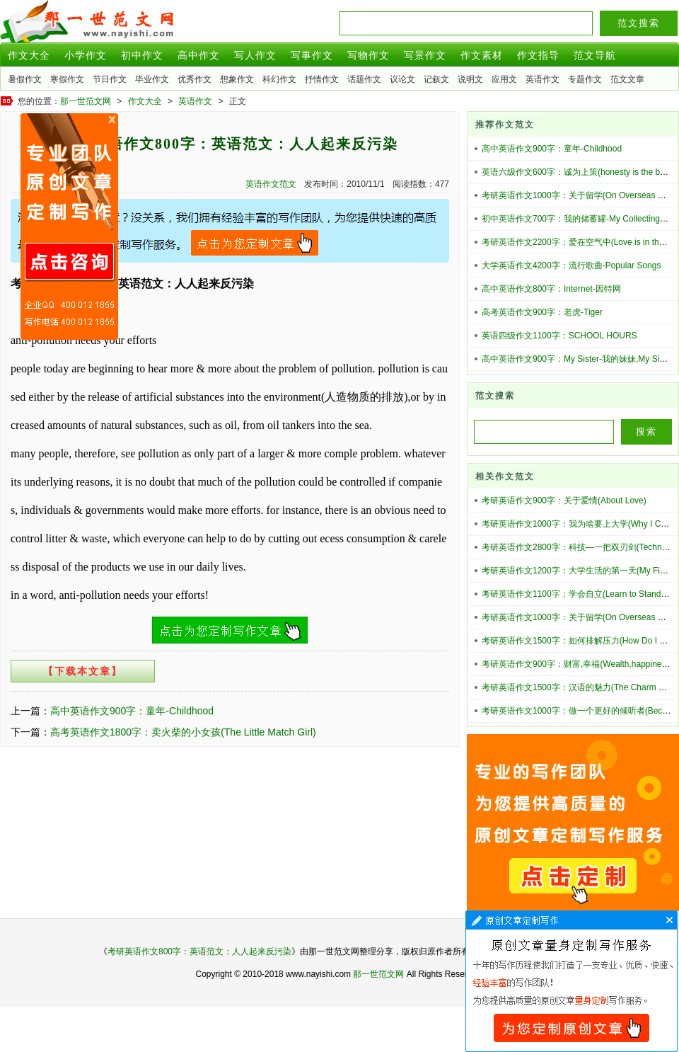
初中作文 (142, 55)
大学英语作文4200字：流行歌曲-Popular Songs (571, 265)
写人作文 (255, 55)
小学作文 (85, 55)
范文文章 (627, 79)
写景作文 (425, 55)
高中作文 (199, 55)
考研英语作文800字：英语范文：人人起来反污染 (199, 951)
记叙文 (436, 79)
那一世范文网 (85, 101)
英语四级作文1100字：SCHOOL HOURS (559, 336)
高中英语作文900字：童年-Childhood (132, 710)
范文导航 (595, 55)
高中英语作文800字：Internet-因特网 (551, 289)
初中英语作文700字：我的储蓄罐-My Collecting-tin (577, 219)
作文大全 (29, 55)
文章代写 (571, 981)
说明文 (470, 79)
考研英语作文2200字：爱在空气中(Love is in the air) (580, 242)
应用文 (504, 79)
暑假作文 (25, 79)
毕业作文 (152, 79)
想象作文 (237, 79)
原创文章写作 (69, 226)
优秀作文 (194, 79)
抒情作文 (322, 79)
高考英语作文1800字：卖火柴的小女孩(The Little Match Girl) (183, 732)
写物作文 (368, 55)
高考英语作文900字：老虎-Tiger (542, 312)
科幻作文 (279, 79)
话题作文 (364, 79)
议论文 (402, 79)
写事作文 (312, 55)
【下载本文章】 (82, 671)
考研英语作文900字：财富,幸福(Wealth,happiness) (577, 664)
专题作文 (585, 79)
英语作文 (542, 79)
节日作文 (110, 79)
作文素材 (481, 55)
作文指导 (538, 55)
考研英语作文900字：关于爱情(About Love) (564, 500)
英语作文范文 (270, 184)
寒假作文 (67, 79)
